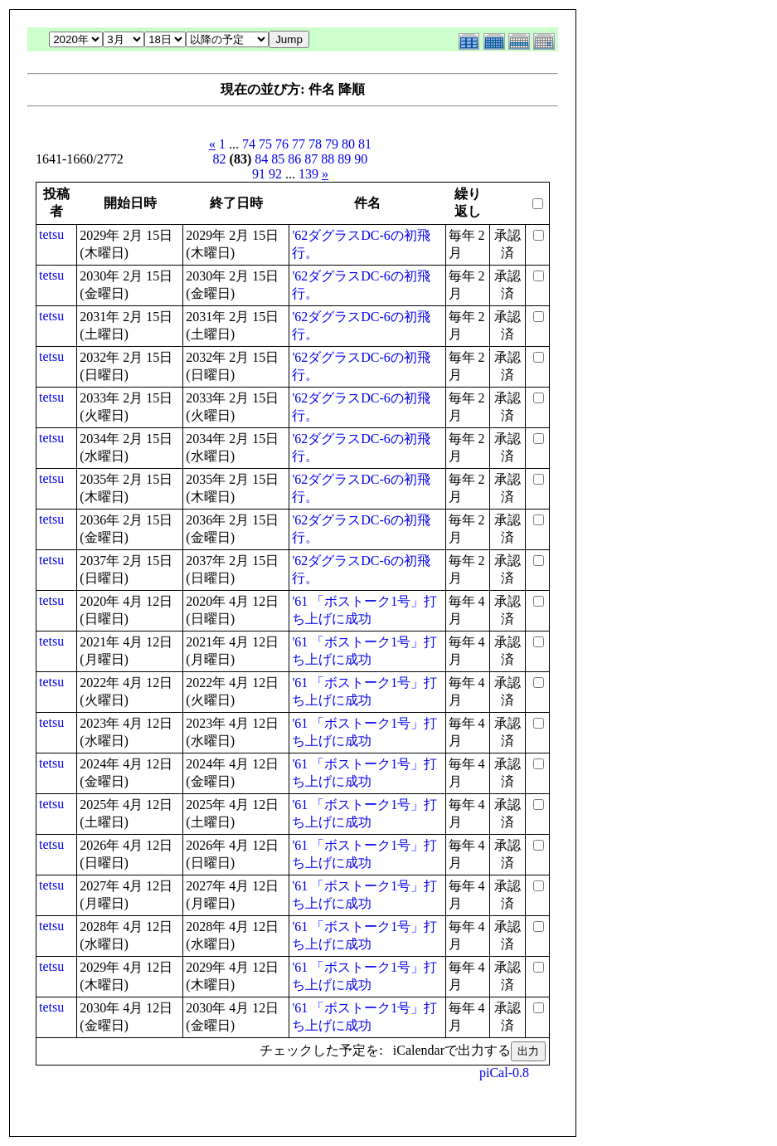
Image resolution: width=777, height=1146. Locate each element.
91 (258, 174)
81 (365, 144)
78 (315, 144)
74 (248, 144)
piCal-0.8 (504, 1073)
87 (311, 159)
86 (294, 159)
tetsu (51, 234)
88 (327, 159)
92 (275, 174)
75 (265, 144)
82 (219, 159)
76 (282, 144)
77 (298, 144)
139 (308, 174)
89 (344, 159)
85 (277, 159)
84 (261, 159)
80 (348, 144)
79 (331, 144)
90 (360, 159)
